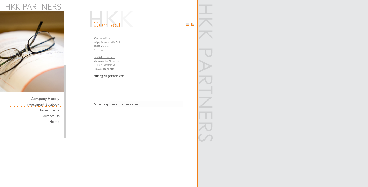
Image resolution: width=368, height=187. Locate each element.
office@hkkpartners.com (109, 76)
